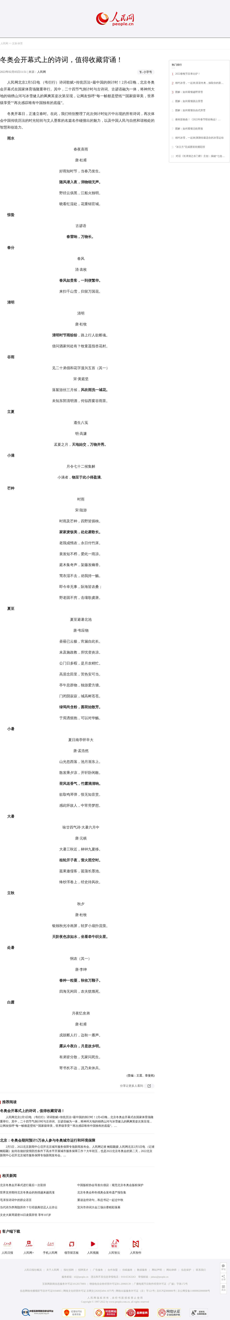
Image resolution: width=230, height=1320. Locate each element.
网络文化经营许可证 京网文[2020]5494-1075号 (88, 1291)
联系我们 (201, 1270)
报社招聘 (69, 1270)
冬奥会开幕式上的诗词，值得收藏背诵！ (32, 1111)
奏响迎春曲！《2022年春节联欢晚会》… (197, 119)
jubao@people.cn (159, 1277)
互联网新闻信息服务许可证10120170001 (64, 1284)
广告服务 (98, 1270)
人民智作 (135, 1246)
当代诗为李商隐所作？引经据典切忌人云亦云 (29, 1207)
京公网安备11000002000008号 (194, 1291)
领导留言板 (71, 1246)
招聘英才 (83, 1270)
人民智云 (114, 1246)
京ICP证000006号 (166, 1291)
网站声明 (157, 1270)
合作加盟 (113, 1270)
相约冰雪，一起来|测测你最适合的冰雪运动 (199, 137)
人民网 (4, 43)
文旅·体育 (17, 43)
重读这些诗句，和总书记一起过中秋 (100, 1199)
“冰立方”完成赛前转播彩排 (190, 147)
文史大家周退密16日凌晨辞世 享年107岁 (25, 1214)
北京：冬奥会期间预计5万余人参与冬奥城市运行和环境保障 (47, 1140)
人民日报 (7, 1246)
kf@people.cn (81, 1277)
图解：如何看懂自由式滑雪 (190, 110)
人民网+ (28, 1246)
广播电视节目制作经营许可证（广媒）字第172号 (161, 1284)
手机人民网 (50, 1246)
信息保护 (186, 1270)
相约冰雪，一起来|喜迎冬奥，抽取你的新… (199, 83)
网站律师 (171, 1270)
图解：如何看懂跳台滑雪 (189, 101)
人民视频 (93, 1246)
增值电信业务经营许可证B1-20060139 (110, 1284)
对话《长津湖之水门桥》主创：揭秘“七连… (200, 156)
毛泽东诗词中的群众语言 (16, 1199)
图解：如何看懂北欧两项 (189, 128)
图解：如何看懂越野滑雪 (189, 92)
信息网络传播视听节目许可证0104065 (40, 1291)
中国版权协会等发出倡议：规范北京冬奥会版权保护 (110, 1185)
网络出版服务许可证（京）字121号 (135, 1291)
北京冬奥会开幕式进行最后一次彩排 (23, 1185)
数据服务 (142, 1270)
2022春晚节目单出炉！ (187, 73)
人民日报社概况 (33, 1270)
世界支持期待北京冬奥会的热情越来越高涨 (27, 1192)
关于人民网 (52, 1270)
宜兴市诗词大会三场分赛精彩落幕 (98, 1207)
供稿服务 (127, 1270)
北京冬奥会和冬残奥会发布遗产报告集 (101, 1192)
